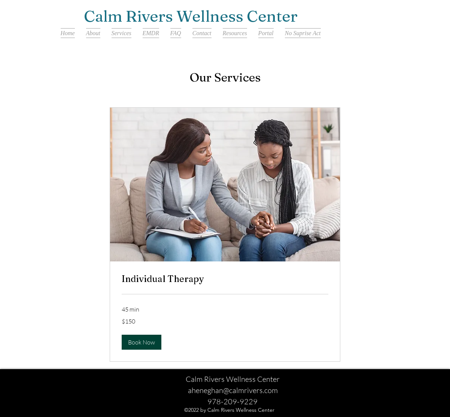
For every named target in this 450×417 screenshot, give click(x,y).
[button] (141, 342)
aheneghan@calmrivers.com (233, 390)
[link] (225, 279)
